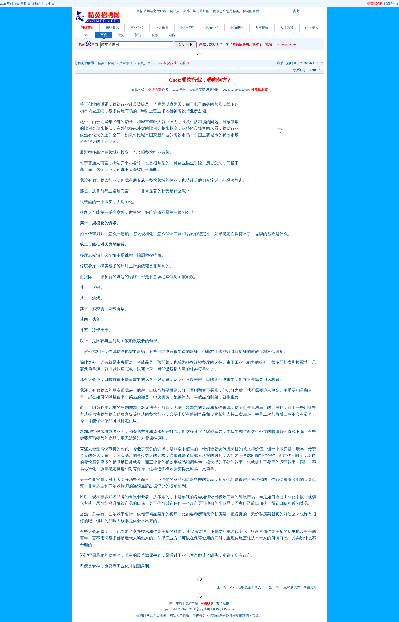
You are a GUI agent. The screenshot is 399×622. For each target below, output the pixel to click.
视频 (155, 35)
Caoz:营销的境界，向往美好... (297, 587)
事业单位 (137, 27)
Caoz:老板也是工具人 (245, 587)
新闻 (138, 35)
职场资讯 (112, 27)
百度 (103, 35)
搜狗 (121, 35)
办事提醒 (261, 27)
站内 (172, 35)
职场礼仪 (212, 27)
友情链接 (222, 603)
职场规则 (237, 27)
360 (86, 35)
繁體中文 (392, 3)
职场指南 (187, 27)
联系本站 (191, 603)
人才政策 (162, 27)
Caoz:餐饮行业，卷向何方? (175, 63)
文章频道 (126, 63)
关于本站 (175, 603)
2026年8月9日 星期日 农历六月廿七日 (27, 3)
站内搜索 (311, 27)
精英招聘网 (375, 3)
